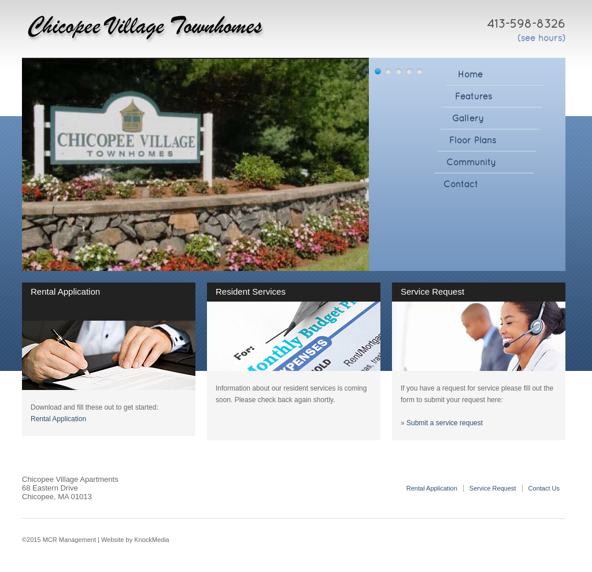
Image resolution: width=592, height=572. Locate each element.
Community (471, 162)
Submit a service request (444, 423)
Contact (460, 184)
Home (470, 74)
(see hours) (541, 38)
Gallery (468, 118)
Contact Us (544, 488)
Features (473, 96)
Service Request (492, 488)
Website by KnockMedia (135, 539)
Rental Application (58, 419)
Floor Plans (472, 140)
